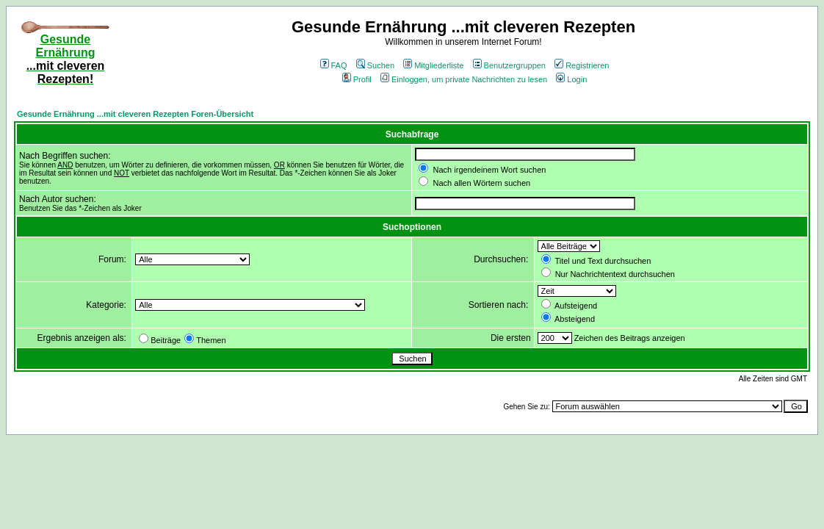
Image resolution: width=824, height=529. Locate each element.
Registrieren (581, 65)
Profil (357, 79)
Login (571, 79)
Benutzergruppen (509, 65)
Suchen (375, 65)
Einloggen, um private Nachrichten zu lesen (463, 79)
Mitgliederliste (433, 65)
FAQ (333, 65)
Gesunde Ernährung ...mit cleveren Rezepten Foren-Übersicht (135, 113)
